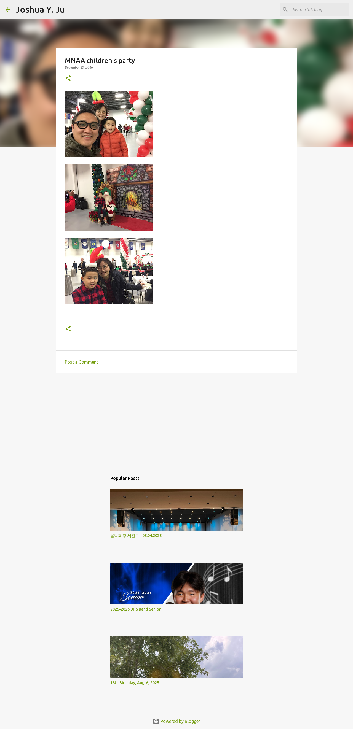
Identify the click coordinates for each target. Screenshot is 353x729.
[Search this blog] (320, 9)
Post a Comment (81, 362)
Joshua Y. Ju (40, 9)
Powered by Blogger (176, 721)
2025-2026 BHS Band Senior (135, 609)
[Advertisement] (176, 420)
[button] (68, 78)
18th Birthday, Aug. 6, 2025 (134, 683)
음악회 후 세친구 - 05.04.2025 (136, 535)
